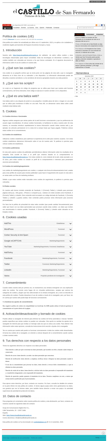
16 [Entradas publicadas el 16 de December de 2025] (81, 87)
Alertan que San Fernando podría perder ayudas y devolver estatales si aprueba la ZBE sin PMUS (88, 59)
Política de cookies (36, 438)
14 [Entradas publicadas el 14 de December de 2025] (101, 84)
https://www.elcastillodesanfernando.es (25, 55)
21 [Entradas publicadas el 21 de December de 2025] (101, 87)
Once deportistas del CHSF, (19, 25)
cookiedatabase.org (40, 422)
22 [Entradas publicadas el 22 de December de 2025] (76, 90)
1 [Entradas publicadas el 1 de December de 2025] (76, 81)
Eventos (23, 27)
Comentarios (79, 34)
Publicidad (49, 27)
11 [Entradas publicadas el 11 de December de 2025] (89, 84)
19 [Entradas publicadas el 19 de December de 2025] (93, 87)
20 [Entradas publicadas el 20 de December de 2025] (97, 87)
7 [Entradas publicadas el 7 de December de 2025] (101, 81)
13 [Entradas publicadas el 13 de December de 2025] (97, 84)
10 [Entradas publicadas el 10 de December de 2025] (85, 84)
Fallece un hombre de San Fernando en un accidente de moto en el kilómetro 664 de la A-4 (88, 39)
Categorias (90, 34)
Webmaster (11, 39)
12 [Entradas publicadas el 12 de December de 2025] (93, 84)
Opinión (42, 27)
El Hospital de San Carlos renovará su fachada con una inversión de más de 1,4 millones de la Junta (88, 50)
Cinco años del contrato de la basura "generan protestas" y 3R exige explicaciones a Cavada (89, 65)
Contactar (56, 27)
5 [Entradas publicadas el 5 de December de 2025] (93, 81)
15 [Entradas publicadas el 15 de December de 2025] (76, 87)
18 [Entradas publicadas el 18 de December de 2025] (89, 87)
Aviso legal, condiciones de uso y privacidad (16, 438)
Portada (9, 28)
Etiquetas (99, 34)
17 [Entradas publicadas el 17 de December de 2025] (85, 87)
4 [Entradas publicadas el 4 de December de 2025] (89, 81)
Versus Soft (102, 437)
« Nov (76, 96)
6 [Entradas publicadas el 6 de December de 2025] (97, 81)
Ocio (36, 27)
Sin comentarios (38, 39)
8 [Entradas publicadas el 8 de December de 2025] (76, 84)
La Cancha (30, 27)
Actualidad (16, 27)
